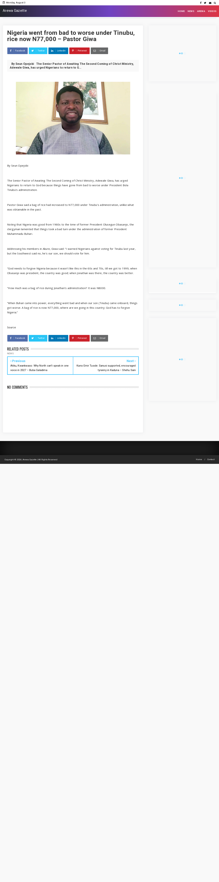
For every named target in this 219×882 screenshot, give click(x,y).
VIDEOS (212, 11)
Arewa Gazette (15, 10)
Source (11, 327)
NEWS (191, 11)
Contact (211, 459)
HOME (181, 11)
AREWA (201, 11)
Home (199, 459)
